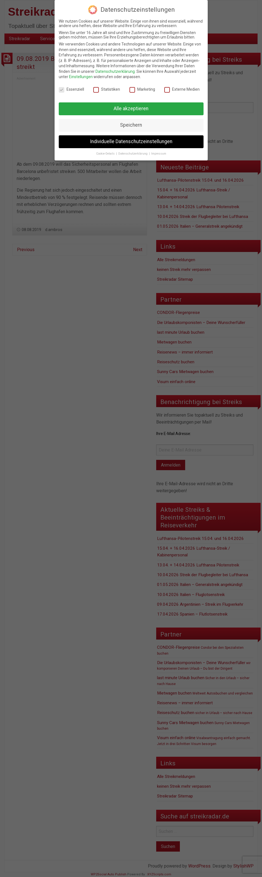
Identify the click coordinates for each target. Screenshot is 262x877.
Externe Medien (182, 89)
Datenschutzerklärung (115, 71)
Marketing (142, 89)
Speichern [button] (131, 125)
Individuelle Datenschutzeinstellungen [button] (131, 141)
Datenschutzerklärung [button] (133, 153)
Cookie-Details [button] (106, 153)
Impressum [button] (158, 153)
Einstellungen (81, 77)
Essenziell (71, 89)
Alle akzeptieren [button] (131, 108)
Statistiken (106, 89)
